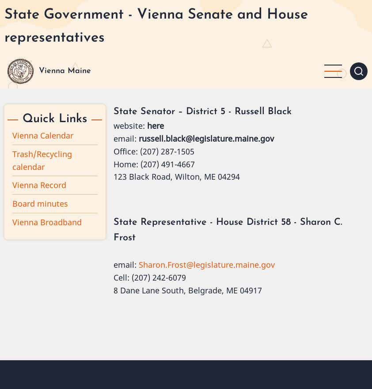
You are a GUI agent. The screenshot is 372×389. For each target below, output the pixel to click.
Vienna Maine (65, 71)
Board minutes (40, 203)
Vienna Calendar (42, 135)
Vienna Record (39, 185)
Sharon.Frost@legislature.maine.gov (207, 264)
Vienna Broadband (47, 222)
